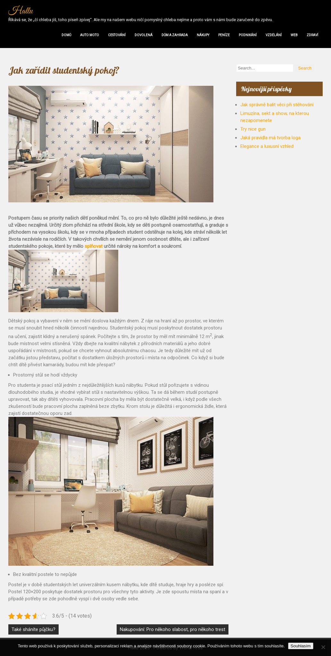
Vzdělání (274, 35)
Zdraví (312, 35)
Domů (66, 35)
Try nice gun (253, 129)
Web (294, 35)
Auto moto (89, 35)
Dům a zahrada (174, 35)
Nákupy (203, 35)
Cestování (117, 35)
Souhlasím (301, 646)
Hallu (20, 11)
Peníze (224, 35)
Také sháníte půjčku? (33, 629)
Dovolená (144, 35)
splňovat (93, 246)
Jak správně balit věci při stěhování (276, 105)
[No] (323, 647)
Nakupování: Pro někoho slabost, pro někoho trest (172, 629)
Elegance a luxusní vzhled (267, 146)
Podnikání (248, 35)
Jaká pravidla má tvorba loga (270, 138)
